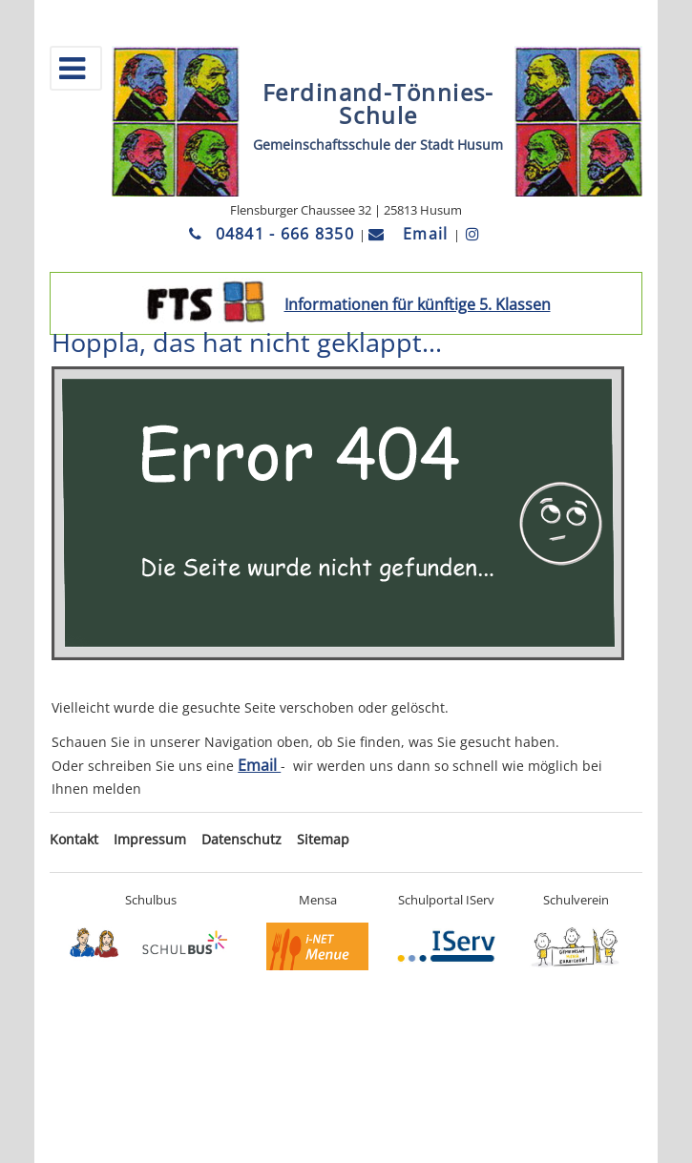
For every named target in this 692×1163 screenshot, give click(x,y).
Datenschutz (241, 839)
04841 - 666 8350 (274, 233)
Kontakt (74, 839)
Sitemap (323, 839)
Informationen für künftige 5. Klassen (417, 304)
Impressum (150, 839)
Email (410, 233)
